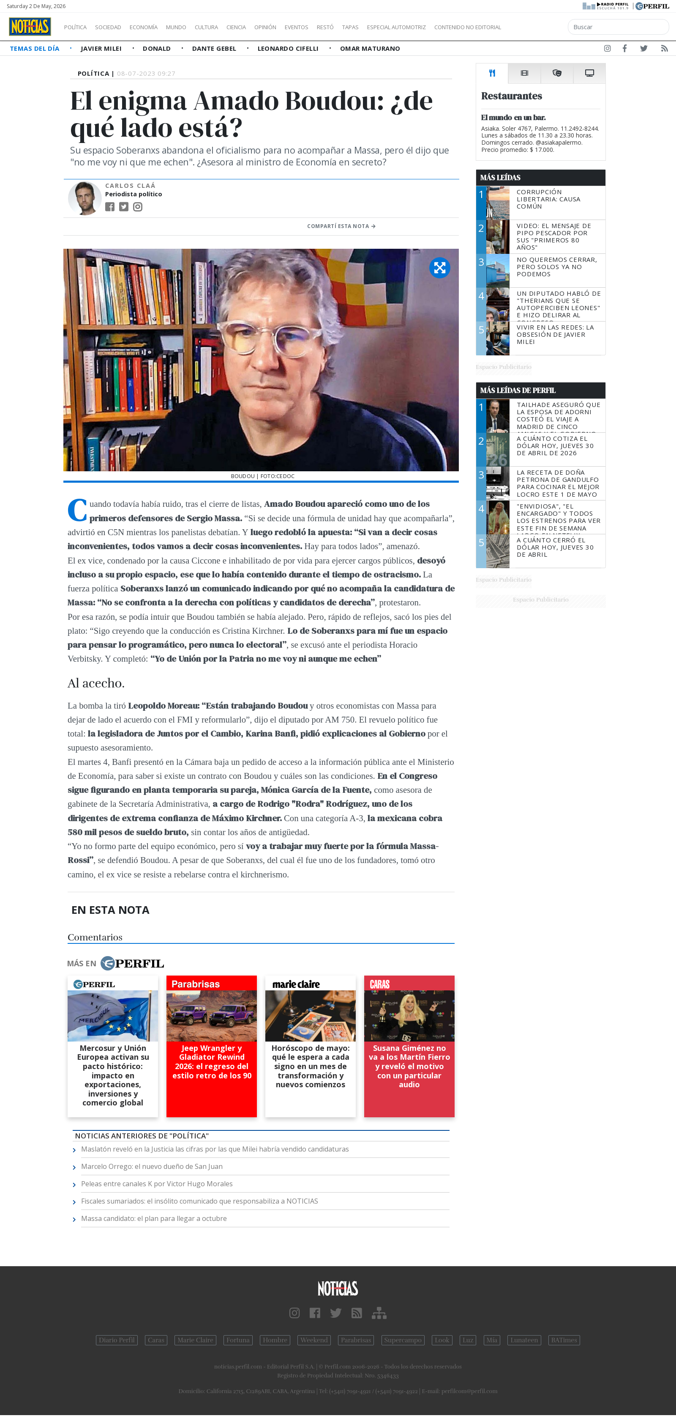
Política (78, 27)
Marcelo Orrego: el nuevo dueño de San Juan (152, 1166)
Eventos (336, 27)
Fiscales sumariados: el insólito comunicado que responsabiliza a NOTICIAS (199, 1201)
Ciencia (266, 27)
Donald (158, 48)
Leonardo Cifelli (289, 48)
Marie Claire (195, 1340)
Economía (158, 27)
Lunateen (524, 1340)
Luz (468, 1340)
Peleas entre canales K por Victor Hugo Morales (157, 1183)
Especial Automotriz (453, 27)
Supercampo (403, 1340)
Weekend (314, 1340)
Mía (492, 1340)
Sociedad (117, 27)
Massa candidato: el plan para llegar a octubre (154, 1218)
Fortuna (238, 1340)
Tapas (398, 27)
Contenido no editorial (540, 27)
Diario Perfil (117, 1340)
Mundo (195, 27)
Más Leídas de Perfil (518, 390)
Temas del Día (35, 48)
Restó (370, 27)
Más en (115, 963)
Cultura (230, 27)
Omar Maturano (370, 48)
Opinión (300, 27)
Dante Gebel (215, 48)
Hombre (275, 1340)
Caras (156, 1340)
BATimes (564, 1340)
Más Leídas (500, 178)
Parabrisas (356, 1340)
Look (442, 1340)
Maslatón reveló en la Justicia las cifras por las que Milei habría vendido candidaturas (215, 1149)
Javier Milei (102, 48)
